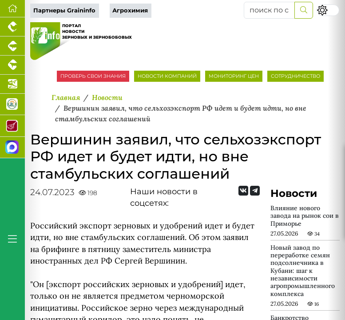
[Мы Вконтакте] (243, 191)
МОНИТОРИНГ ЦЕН (234, 76)
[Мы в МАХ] (12, 147)
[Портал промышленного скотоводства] (12, 65)
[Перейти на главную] (12, 8)
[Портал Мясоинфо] (12, 125)
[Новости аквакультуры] (12, 84)
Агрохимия (130, 10)
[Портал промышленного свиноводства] (12, 46)
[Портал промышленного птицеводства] (12, 26)
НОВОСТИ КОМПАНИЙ (167, 76)
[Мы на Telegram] (255, 191)
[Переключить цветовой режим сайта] (328, 10)
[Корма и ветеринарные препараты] (12, 104)
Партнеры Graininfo (64, 10)
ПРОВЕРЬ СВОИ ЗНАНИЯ (93, 76)
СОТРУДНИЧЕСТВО (295, 76)
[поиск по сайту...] (269, 10)
